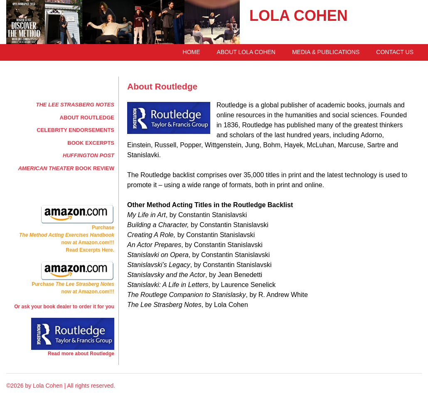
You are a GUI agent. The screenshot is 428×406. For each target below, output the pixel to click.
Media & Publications (325, 52)
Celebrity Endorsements (75, 130)
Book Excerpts (90, 143)
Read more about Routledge (81, 353)
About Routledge (87, 117)
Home (191, 52)
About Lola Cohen (246, 52)
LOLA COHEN (298, 15)
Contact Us (394, 52)
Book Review (66, 168)
